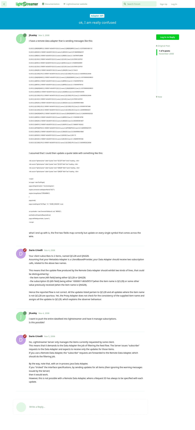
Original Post (163, 45)
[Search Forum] (139, 4)
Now (159, 96)
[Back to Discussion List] (4, 4)
